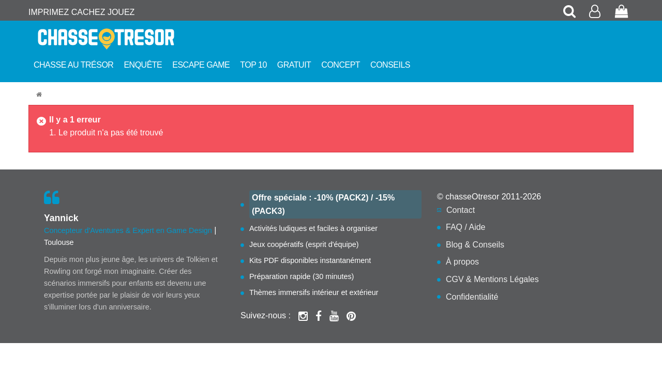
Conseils (390, 64)
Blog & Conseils (475, 244)
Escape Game (201, 64)
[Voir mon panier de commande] (622, 12)
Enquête (143, 64)
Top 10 (253, 64)
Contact (460, 210)
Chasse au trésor (73, 64)
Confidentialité (472, 296)
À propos (462, 261)
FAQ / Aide (465, 227)
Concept (340, 64)
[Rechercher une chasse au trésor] (570, 12)
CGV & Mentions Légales (492, 279)
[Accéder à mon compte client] (596, 12)
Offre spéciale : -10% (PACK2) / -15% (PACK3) (323, 204)
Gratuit (294, 64)
